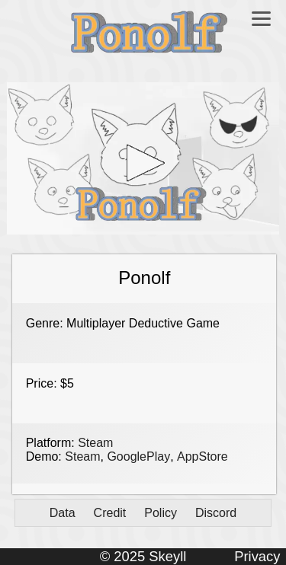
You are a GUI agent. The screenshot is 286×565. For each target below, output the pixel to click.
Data (63, 512)
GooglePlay (138, 456)
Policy (160, 512)
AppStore (202, 456)
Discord (215, 512)
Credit (110, 512)
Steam (95, 442)
